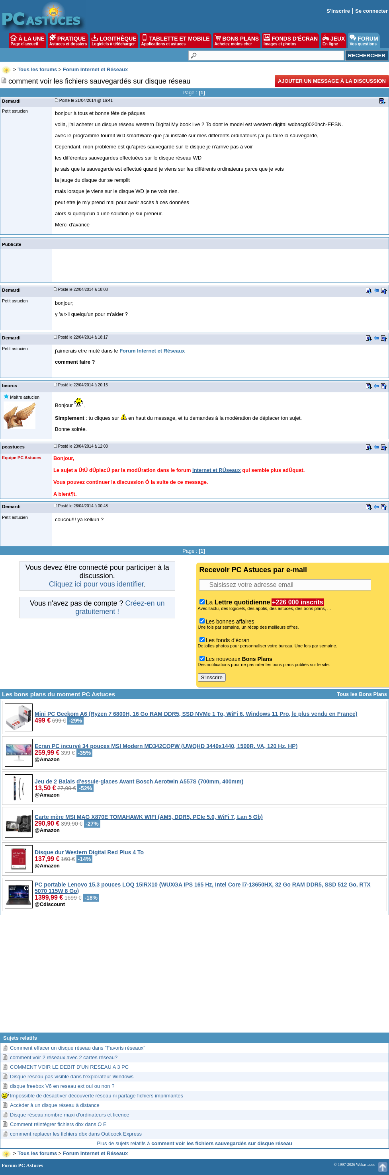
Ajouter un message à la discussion (332, 81)
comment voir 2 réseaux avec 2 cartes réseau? (63, 1057)
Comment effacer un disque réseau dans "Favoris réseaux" (77, 1048)
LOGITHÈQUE (114, 40)
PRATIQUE (68, 40)
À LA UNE (27, 40)
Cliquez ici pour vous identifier (96, 584)
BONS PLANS (237, 40)
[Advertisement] (194, 977)
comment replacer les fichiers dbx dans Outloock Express (76, 1134)
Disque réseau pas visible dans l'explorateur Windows (71, 1077)
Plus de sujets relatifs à (194, 1143)
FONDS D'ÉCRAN (291, 40)
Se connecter (371, 11)
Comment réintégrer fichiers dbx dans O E (58, 1124)
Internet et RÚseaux (216, 470)
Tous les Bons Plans (362, 694)
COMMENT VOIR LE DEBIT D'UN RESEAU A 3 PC (69, 1067)
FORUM (364, 40)
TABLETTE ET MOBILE (175, 40)
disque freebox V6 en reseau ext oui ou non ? (62, 1086)
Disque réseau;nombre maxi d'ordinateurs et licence (69, 1115)
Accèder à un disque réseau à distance (55, 1105)
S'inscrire (338, 11)
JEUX (334, 40)
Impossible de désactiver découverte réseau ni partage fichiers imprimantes (96, 1096)
